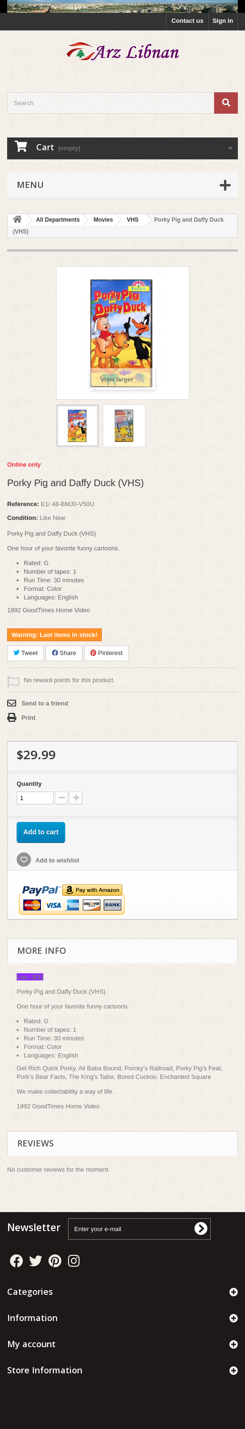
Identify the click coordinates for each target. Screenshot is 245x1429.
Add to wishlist (56, 860)
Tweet (25, 652)
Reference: (23, 504)
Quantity (29, 783)
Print (28, 717)
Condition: (22, 517)
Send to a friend (44, 703)
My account (31, 1344)
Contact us (187, 20)
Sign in (223, 20)
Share (64, 652)
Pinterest (106, 652)
